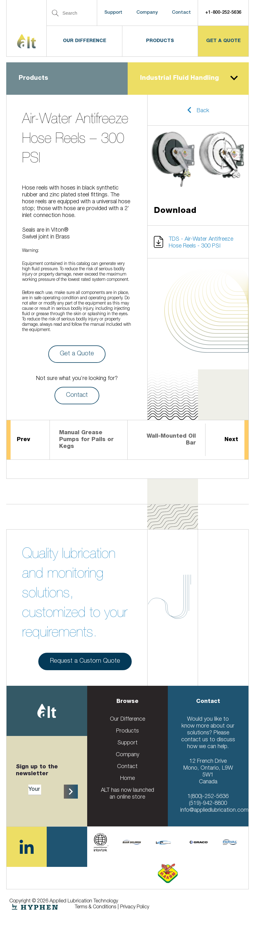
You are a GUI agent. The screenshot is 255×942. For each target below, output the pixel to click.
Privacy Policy (134, 907)
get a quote (223, 41)
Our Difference (84, 41)
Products (160, 41)
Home (127, 778)
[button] (198, 110)
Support (113, 12)
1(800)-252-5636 (208, 797)
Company (147, 12)
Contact (181, 12)
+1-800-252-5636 (223, 12)
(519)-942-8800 (208, 803)
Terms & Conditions (95, 907)
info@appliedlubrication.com (214, 810)
